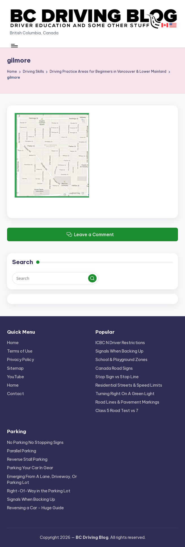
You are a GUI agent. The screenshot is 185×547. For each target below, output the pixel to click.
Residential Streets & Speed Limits (128, 385)
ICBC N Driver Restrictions (120, 342)
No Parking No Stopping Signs (35, 442)
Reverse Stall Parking (27, 459)
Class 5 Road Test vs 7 (116, 410)
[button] (92, 278)
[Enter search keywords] (55, 278)
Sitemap (15, 368)
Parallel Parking (21, 450)
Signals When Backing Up (119, 351)
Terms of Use (19, 351)
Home (13, 342)
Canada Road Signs (114, 368)
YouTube (15, 376)
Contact (15, 393)
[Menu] (14, 45)
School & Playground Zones (121, 359)
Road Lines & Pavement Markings (127, 402)
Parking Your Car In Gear (30, 467)
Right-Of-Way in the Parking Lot (38, 490)
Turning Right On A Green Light (124, 393)
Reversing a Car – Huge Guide (35, 507)
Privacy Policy (20, 359)
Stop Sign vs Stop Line (117, 376)
